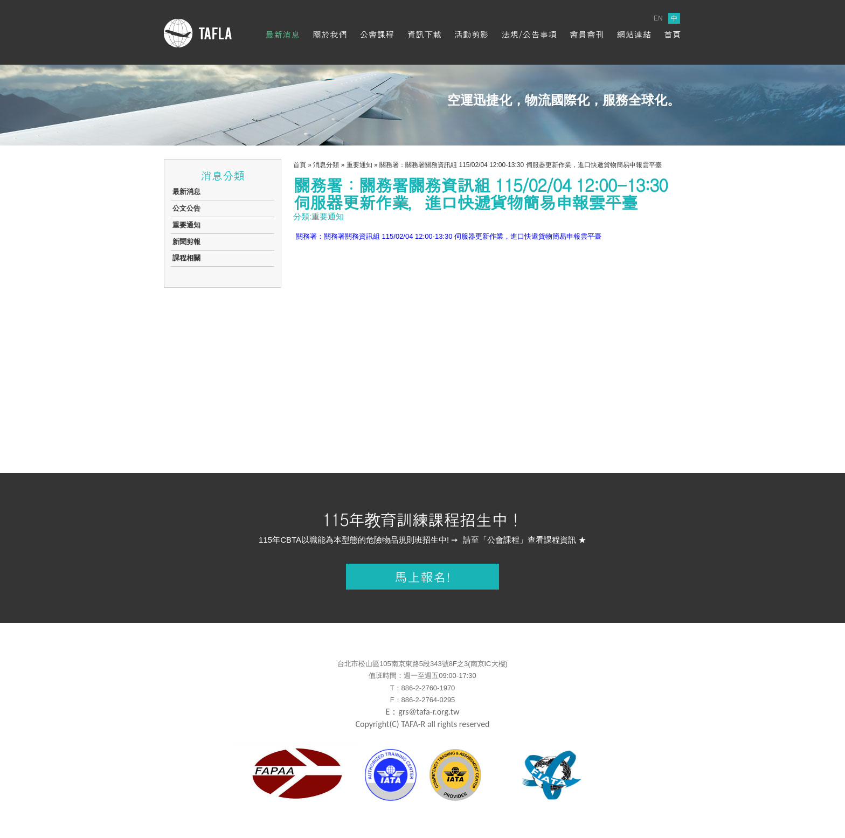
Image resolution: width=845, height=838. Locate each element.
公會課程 (377, 34)
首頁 (672, 34)
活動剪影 (471, 34)
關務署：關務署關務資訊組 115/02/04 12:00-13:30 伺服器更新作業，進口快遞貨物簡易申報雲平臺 (448, 236)
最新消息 (282, 34)
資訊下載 (424, 34)
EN (658, 18)
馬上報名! (422, 576)
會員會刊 (587, 34)
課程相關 (186, 258)
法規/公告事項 (529, 34)
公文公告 (186, 208)
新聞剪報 (186, 242)
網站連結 (634, 34)
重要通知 (186, 225)
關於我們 (330, 34)
